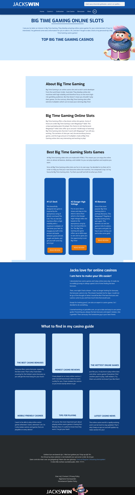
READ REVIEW (55, 250)
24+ (94, 11)
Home (42, 11)
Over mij (58, 476)
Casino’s (50, 11)
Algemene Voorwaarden (67, 479)
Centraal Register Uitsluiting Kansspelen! (91, 459)
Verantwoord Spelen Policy (67, 481)
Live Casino (70, 11)
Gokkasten (60, 11)
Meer (89, 11)
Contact (65, 476)
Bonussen (80, 11)
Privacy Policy (74, 476)
